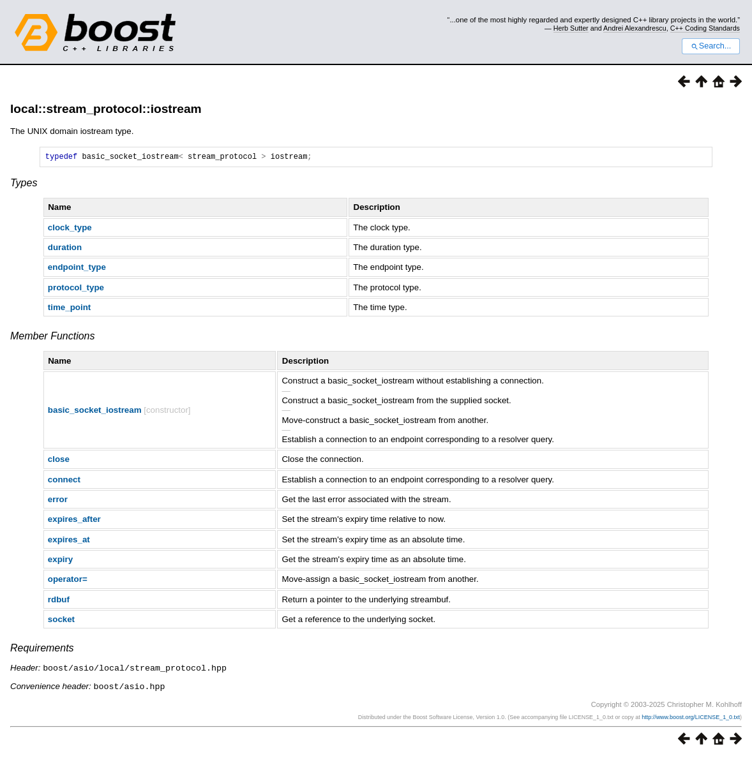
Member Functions (52, 337)
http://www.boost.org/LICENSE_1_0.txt (691, 718)
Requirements (42, 649)
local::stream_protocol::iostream (106, 108)
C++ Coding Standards (705, 28)
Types (23, 184)
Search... (711, 45)
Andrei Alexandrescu (634, 28)
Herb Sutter (571, 28)
